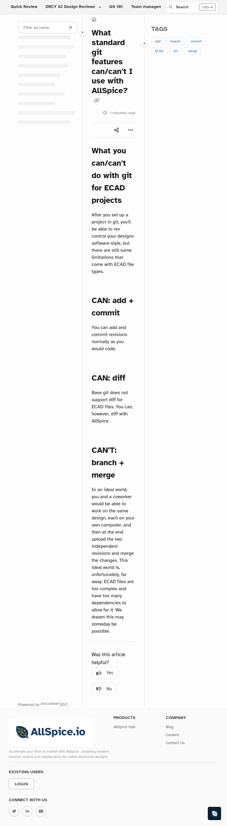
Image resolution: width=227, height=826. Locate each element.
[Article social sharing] (116, 130)
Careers (172, 735)
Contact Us (175, 743)
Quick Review (24, 6)
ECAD (159, 51)
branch (176, 41)
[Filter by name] (47, 27)
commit (196, 41)
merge (192, 51)
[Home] (94, 19)
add (158, 41)
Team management (149, 6)
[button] (192, 7)
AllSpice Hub (124, 727)
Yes (104, 673)
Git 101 (116, 6)
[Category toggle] (82, 32)
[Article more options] (130, 130)
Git (176, 51)
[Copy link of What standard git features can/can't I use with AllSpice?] (96, 101)
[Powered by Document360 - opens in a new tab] (43, 704)
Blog (170, 727)
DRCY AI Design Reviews (70, 6)
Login (21, 783)
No (104, 689)
